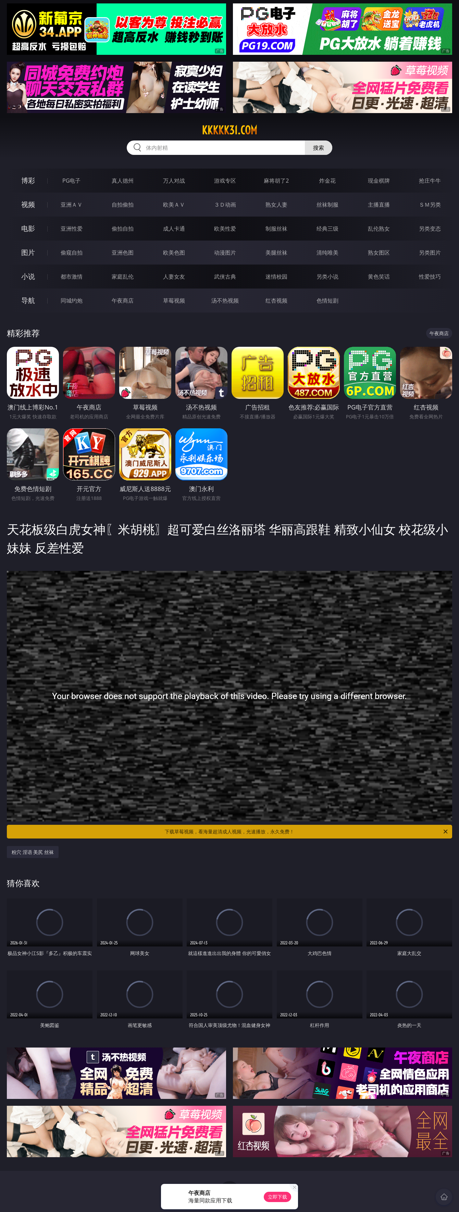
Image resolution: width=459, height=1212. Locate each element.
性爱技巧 (430, 276)
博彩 (28, 180)
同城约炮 (72, 300)
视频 (28, 204)
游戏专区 (225, 180)
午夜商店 (123, 300)
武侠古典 (225, 276)
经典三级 (327, 228)
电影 (28, 228)
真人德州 (123, 180)
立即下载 (277, 1196)
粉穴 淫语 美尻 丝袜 (33, 852)
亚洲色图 (123, 252)
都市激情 (72, 276)
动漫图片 (225, 252)
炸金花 (327, 180)
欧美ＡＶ (174, 204)
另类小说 (327, 276)
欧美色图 (174, 252)
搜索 (318, 147)
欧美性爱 (225, 228)
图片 (28, 252)
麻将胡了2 (276, 180)
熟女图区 (379, 252)
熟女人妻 (276, 204)
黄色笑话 (379, 276)
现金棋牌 (379, 180)
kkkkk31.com (229, 130)
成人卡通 (174, 228)
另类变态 (430, 228)
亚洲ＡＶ (72, 204)
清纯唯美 (327, 252)
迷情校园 (276, 276)
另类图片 (430, 252)
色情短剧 (327, 300)
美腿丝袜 (276, 252)
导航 (28, 300)
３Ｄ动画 (225, 204)
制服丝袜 (276, 228)
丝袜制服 (327, 204)
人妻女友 (174, 276)
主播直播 (379, 204)
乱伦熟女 (379, 228)
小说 (28, 276)
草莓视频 (174, 300)
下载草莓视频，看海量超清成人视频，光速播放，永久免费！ (307, 832)
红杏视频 (276, 300)
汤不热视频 (225, 300)
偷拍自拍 (123, 228)
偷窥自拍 (72, 252)
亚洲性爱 (72, 228)
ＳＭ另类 (430, 204)
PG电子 (71, 180)
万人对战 (174, 180)
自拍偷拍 (123, 204)
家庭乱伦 (123, 276)
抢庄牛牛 (430, 180)
